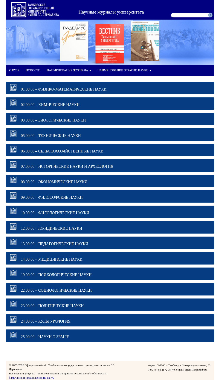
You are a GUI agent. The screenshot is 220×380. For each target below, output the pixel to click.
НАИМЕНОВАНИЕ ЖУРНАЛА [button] (69, 70)
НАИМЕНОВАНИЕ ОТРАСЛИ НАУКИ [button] (124, 70)
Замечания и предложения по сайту (31, 377)
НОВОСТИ (33, 70)
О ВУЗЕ (14, 70)
